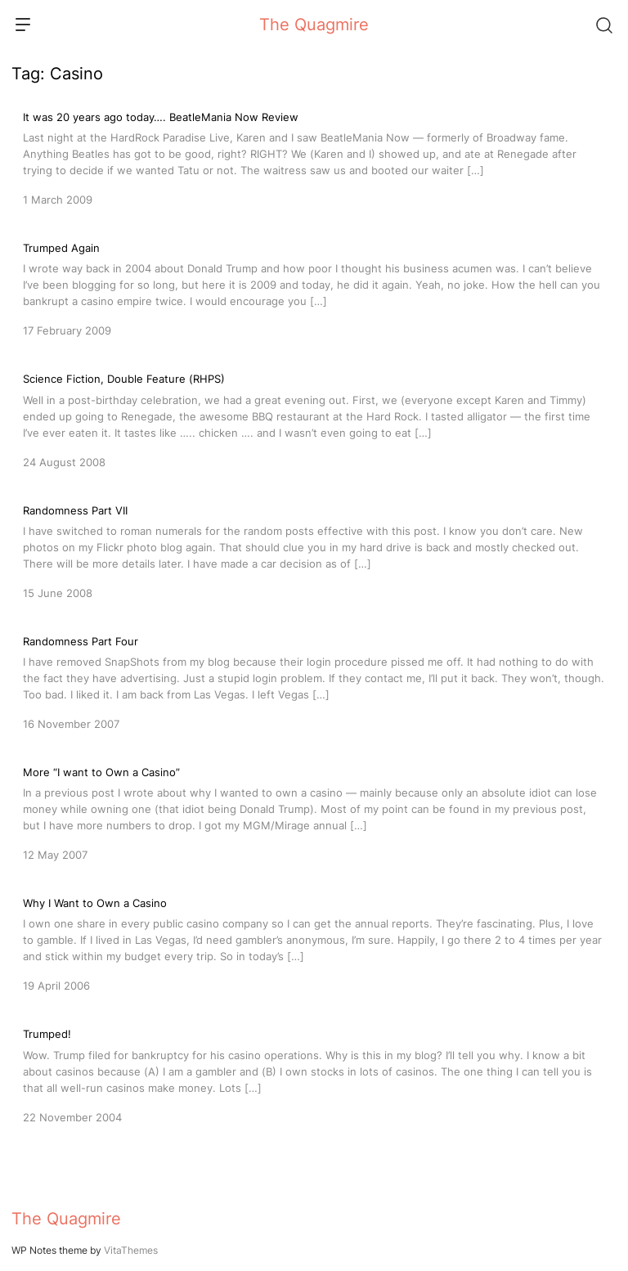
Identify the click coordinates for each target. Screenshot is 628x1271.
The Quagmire (314, 24)
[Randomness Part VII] (314, 550)
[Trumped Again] (314, 287)
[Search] (603, 24)
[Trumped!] (314, 1073)
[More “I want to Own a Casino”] (314, 812)
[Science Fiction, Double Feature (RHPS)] (314, 418)
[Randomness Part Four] (314, 681)
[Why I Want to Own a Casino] (314, 943)
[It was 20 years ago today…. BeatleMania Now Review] (314, 157)
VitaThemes (131, 1250)
